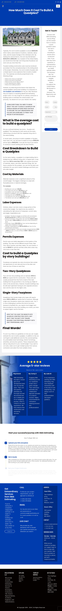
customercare (47, 524)
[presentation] (52, 125)
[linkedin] (60, 1)
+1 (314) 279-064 (25, 501)
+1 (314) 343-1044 (25, 499)
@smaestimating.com (56, 524)
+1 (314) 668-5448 (48, 528)
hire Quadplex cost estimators (12, 91)
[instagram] (58, 1)
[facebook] (55, 1)
